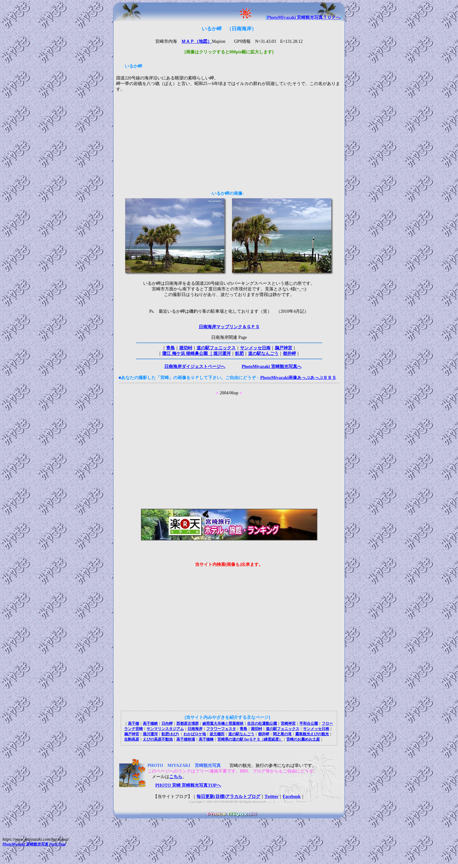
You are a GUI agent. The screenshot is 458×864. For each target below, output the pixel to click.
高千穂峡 (150, 723)
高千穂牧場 (185, 739)
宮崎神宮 (288, 723)
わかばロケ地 (195, 734)
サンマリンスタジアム (165, 729)
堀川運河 (222, 353)
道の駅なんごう (263, 353)
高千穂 (133, 723)
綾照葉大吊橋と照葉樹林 (222, 723)
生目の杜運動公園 (262, 723)
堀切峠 (185, 348)
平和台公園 (308, 723)
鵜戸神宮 (283, 348)
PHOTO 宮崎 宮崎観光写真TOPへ (184, 785)
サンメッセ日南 (255, 348)
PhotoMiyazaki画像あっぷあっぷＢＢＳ (298, 377)
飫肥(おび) (170, 734)
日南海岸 (195, 729)
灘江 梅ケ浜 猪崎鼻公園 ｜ (187, 353)
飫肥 (239, 353)
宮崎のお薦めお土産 (303, 739)
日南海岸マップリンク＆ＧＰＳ (229, 327)
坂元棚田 (217, 734)
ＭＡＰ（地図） (196, 41)
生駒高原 (131, 739)
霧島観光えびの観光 (312, 734)
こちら (175, 776)
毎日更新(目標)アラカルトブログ (228, 796)
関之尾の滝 (282, 734)
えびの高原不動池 (158, 739)
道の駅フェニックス (216, 348)
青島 (170, 348)
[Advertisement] (229, 140)
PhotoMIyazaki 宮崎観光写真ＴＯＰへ (303, 17)
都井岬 (289, 353)
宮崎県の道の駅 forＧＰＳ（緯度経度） (250, 739)
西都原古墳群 (187, 723)
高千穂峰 (206, 739)
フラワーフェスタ (221, 729)
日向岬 (167, 723)
